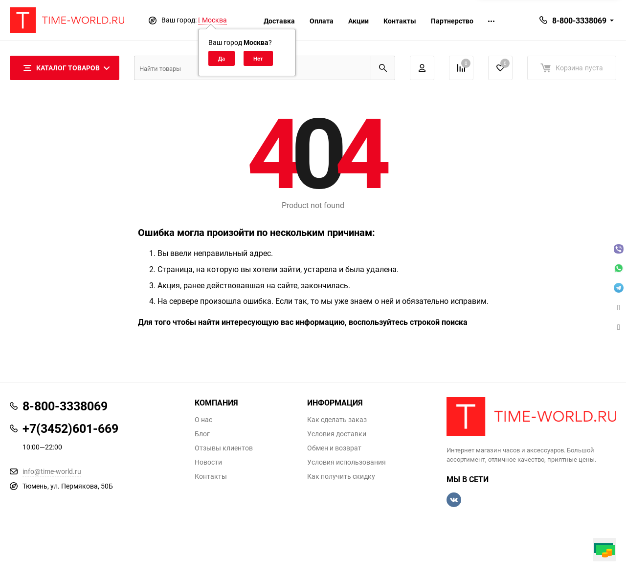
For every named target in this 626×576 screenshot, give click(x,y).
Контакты (399, 20)
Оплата (322, 20)
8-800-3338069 (579, 20)
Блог (202, 433)
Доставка (279, 20)
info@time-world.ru (51, 471)
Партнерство (452, 20)
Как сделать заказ (337, 419)
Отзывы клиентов (224, 448)
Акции (358, 20)
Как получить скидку (341, 476)
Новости (208, 462)
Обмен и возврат (334, 448)
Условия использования (346, 462)
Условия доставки (336, 433)
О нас (203, 419)
